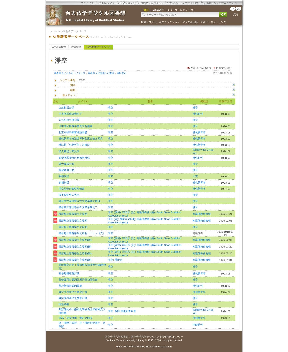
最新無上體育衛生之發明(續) (75, 239)
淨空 (110, 107)
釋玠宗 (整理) (127, 219)
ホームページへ (228, 2)
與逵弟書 (64, 304)
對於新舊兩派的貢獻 (70, 285)
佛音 (195, 107)
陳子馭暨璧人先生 (69, 194)
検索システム (149, 22)
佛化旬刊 (198, 113)
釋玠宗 (118, 259)
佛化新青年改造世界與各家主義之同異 (81, 138)
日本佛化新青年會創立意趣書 (75, 126)
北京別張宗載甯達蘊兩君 (73, 132)
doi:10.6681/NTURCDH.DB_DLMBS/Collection (144, 346)
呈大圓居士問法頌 (69, 151)
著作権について (173, 2)
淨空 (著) (113, 219)
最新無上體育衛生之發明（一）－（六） (82, 233)
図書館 (124, 336)
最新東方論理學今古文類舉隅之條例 (79, 201)
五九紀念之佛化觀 (69, 119)
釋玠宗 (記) (128, 212)
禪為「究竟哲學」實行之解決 (75, 317)
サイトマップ (88, 2)
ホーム (53, 31)
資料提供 (156, 2)
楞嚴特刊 (198, 324)
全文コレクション (169, 22)
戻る (235, 14)
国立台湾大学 (113, 336)
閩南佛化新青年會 (125, 311)
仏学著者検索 (58, 47)
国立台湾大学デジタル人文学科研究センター (157, 336)
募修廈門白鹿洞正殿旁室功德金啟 (78, 279)
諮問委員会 (123, 2)
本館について (107, 2)
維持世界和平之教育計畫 (73, 291)
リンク (222, 22)
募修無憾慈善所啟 (69, 273)
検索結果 (76, 47)
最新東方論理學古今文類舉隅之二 (78, 207)
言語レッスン (208, 22)
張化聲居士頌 (66, 170)
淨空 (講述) (114, 212)
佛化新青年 (199, 132)
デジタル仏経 (190, 22)
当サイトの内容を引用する (200, 2)
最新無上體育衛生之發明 (73, 213)
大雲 (195, 176)
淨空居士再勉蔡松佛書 (72, 188)
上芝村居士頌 (66, 107)
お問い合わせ (140, 2)
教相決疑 (64, 176)
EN (238, 8)
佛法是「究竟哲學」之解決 (74, 144)
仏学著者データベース (73, 31)
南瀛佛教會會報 (202, 213)
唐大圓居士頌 (66, 163)
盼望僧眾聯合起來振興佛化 (74, 157)
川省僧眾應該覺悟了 (70, 113)
